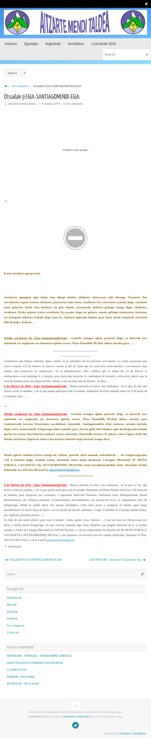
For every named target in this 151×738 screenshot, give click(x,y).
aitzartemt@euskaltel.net (61, 539)
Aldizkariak (14, 598)
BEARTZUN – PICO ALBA (23, 684)
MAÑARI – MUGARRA (21, 677)
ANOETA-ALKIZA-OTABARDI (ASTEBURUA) (35, 663)
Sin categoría (20, 86)
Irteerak (12, 619)
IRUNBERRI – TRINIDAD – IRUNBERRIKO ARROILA (39, 656)
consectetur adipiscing (75, 716)
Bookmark (14, 546)
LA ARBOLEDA (17, 670)
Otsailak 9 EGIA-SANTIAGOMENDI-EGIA (33, 560)
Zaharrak (13, 632)
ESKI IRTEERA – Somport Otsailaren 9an (117, 560)
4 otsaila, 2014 (51, 104)
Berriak (12, 605)
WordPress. (140, 733)
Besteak (12, 612)
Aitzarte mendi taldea (21, 104)
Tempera (124, 733)
